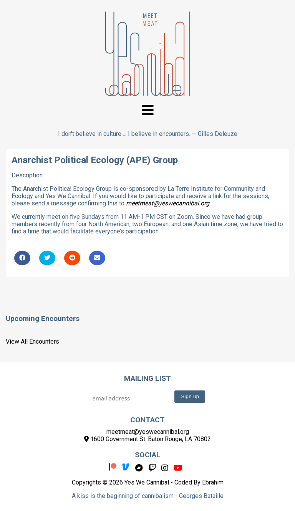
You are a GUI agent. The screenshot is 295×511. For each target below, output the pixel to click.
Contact (147, 419)
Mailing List (147, 378)
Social (148, 454)
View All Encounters (32, 341)
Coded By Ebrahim (199, 482)
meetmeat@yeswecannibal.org (167, 203)
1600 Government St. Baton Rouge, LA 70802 (147, 439)
